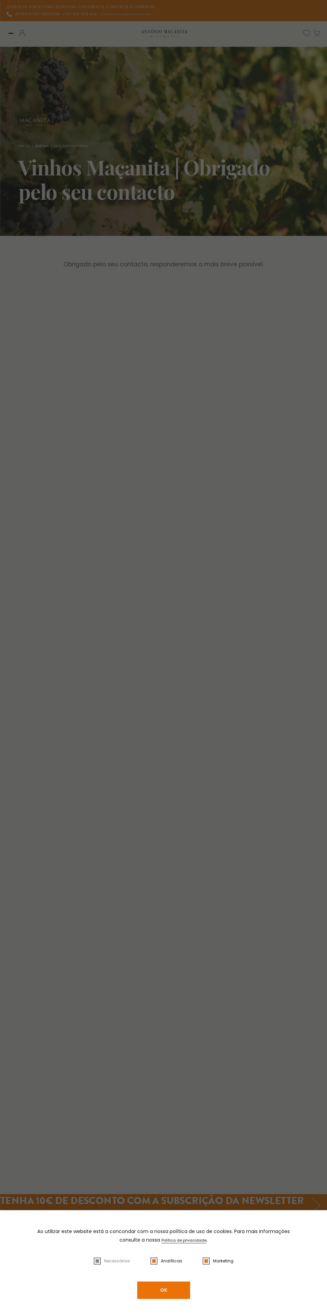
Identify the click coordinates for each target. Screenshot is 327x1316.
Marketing (223, 1261)
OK (163, 1290)
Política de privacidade (184, 1239)
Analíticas (171, 1261)
